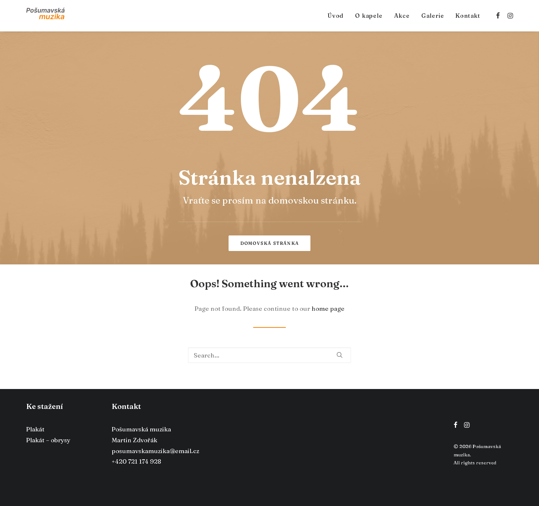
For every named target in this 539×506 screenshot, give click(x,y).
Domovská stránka (269, 243)
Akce (402, 15)
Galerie (432, 15)
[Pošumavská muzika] (45, 16)
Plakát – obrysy (48, 440)
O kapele (368, 15)
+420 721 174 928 (136, 461)
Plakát (35, 429)
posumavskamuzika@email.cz (155, 451)
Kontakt (467, 15)
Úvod (335, 15)
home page (328, 308)
